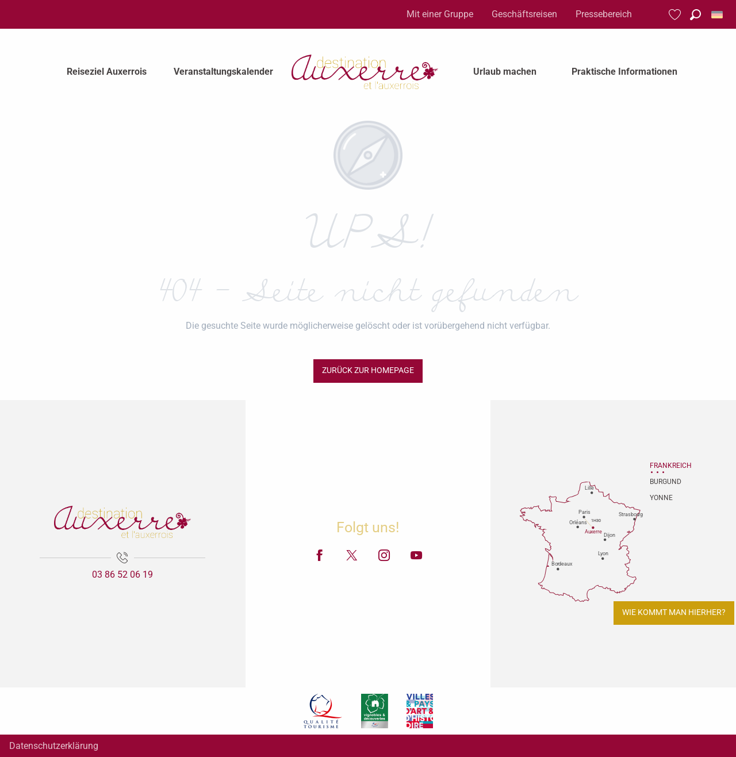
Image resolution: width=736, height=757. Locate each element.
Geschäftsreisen (524, 14)
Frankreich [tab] (664, 466)
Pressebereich (604, 14)
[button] (695, 15)
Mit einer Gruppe (440, 14)
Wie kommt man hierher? (674, 612)
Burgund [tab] (664, 482)
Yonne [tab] (661, 498)
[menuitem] (106, 72)
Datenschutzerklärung (53, 745)
